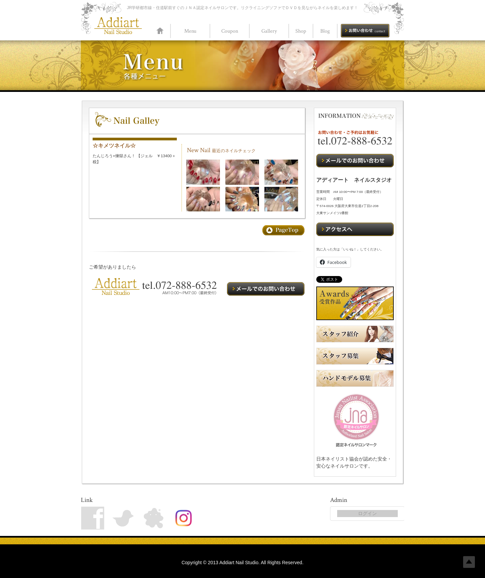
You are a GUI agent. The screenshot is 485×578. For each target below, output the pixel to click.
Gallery (269, 31)
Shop (300, 31)
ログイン (367, 513)
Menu (190, 31)
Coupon (229, 31)
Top (469, 562)
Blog (325, 31)
